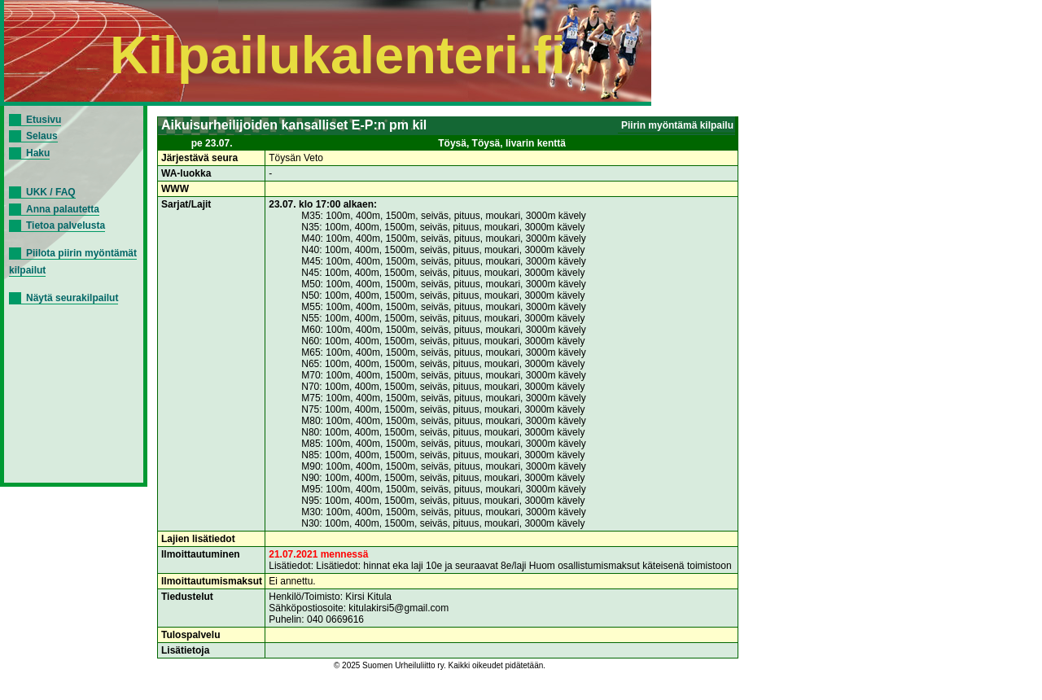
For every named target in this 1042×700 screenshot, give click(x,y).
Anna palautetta (62, 209)
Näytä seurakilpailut (72, 298)
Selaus (42, 136)
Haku (38, 153)
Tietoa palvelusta (65, 225)
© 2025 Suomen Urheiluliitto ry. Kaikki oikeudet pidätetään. (439, 665)
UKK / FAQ (51, 192)
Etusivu (43, 119)
